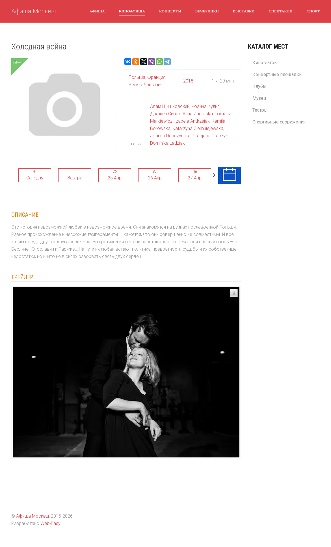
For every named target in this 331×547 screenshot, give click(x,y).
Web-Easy (50, 523)
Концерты (170, 11)
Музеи (259, 98)
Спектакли (280, 11)
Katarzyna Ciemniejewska (197, 128)
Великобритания (146, 84)
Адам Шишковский (169, 106)
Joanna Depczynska (170, 135)
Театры (260, 110)
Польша (137, 77)
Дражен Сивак (165, 113)
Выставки (243, 11)
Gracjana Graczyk (210, 135)
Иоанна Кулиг (205, 106)
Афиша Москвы (33, 11)
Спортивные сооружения (279, 122)
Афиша (97, 11)
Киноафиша (132, 11)
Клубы (259, 86)
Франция (155, 77)
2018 (188, 81)
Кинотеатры (265, 62)
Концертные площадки (277, 74)
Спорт (313, 11)
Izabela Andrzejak (192, 121)
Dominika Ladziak (167, 143)
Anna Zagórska (198, 113)
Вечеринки (207, 11)
